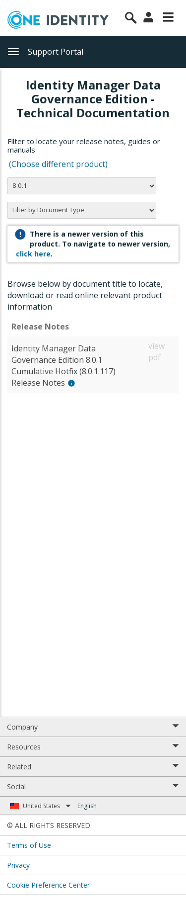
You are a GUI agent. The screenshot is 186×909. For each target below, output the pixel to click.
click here (33, 253)
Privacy (18, 865)
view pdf (156, 351)
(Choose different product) (58, 164)
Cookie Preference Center (48, 885)
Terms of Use (29, 845)
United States (47, 806)
